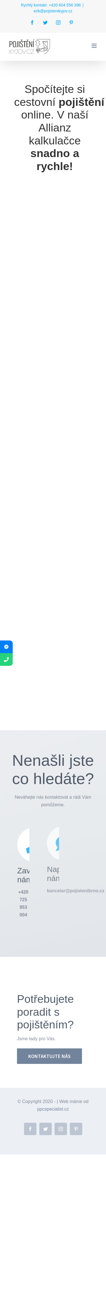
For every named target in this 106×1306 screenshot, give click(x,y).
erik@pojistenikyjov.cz (53, 11)
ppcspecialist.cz (53, 1109)
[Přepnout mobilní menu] (95, 46)
